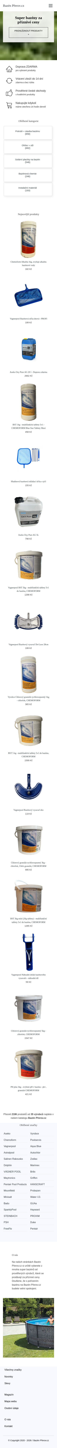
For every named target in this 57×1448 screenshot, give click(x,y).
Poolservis (35, 1140)
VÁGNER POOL (12, 1171)
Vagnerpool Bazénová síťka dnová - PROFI (28, 318)
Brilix (32, 1171)
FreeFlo (8, 1228)
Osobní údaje (11, 1408)
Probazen (35, 1190)
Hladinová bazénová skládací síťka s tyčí (28, 481)
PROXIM (35, 1216)
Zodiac (33, 1159)
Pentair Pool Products (15, 1184)
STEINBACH (10, 1216)
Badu (6, 1203)
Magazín (9, 1394)
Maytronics (9, 1178)
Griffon (33, 1178)
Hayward (35, 1209)
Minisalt (8, 1197)
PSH (6, 1222)
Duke (33, 1222)
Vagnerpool (10, 1146)
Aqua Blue (35, 1146)
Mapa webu (10, 1401)
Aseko (7, 1133)
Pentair (34, 1228)
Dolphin (8, 1165)
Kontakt (8, 1426)
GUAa (33, 1203)
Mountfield (9, 1190)
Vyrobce (34, 1133)
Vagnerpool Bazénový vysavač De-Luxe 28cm (28, 644)
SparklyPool (10, 1209)
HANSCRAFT (37, 1184)
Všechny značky (13, 1370)
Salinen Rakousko (13, 1159)
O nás (7, 1419)
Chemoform (10, 1140)
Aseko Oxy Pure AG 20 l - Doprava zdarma (28, 372)
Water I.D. (35, 1197)
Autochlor (35, 1152)
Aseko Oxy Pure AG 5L (28, 535)
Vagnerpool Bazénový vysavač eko (28, 810)
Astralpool (9, 1152)
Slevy (7, 1383)
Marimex (34, 1165)
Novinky (8, 1376)
